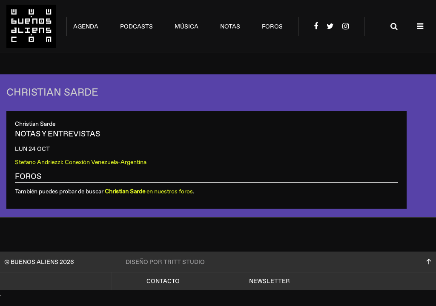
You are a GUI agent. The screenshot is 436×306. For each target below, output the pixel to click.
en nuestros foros (149, 191)
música (186, 26)
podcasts (136, 26)
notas (230, 26)
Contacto (163, 281)
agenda (85, 26)
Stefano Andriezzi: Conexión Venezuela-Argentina (80, 162)
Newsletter (269, 281)
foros (272, 26)
